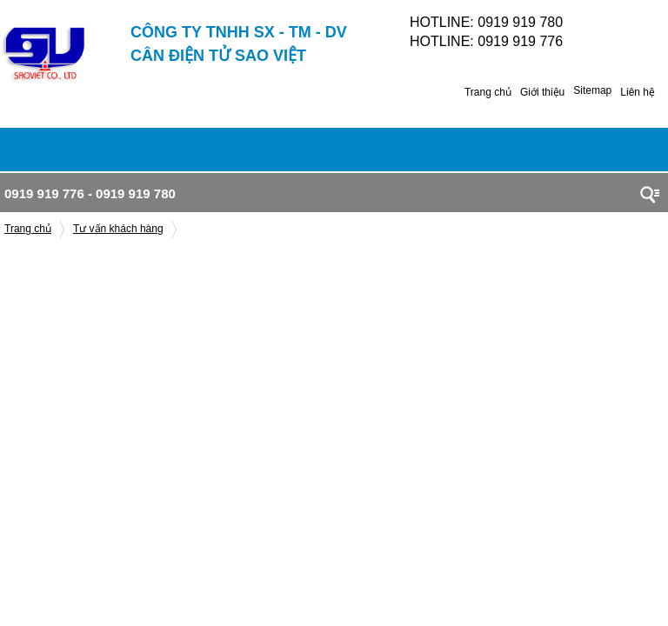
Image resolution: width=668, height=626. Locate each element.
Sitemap (592, 90)
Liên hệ (637, 92)
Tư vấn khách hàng (118, 229)
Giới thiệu (542, 92)
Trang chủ (487, 92)
